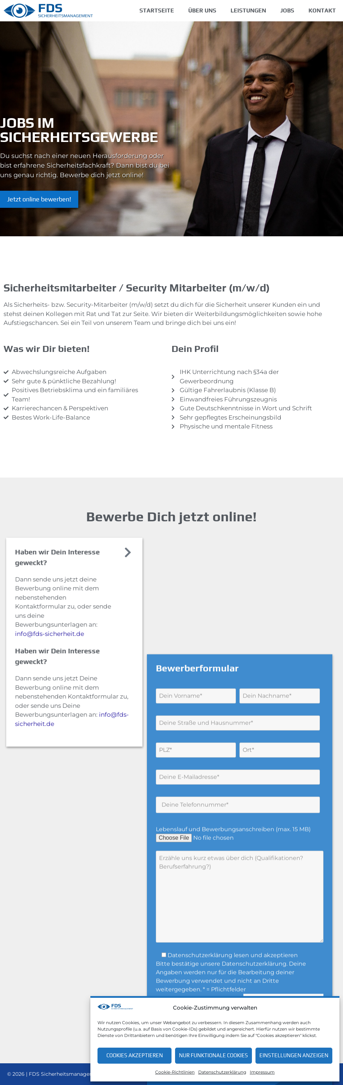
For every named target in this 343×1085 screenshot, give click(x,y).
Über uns (202, 10)
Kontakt (322, 10)
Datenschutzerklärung (222, 1072)
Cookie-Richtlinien (175, 1072)
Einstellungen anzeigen (293, 1055)
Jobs (287, 10)
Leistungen (248, 10)
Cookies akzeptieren (134, 1055)
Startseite (156, 10)
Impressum (262, 1072)
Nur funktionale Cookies (213, 1055)
